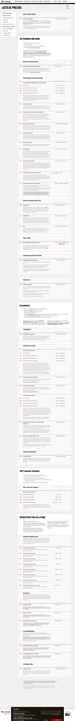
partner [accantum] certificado (33, 315)
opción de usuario (31, 314)
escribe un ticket (36, 714)
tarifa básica (31, 310)
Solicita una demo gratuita (35, 72)
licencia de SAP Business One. (34, 47)
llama (34, 716)
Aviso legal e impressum (26, 711)
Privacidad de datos (25, 713)
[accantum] (25, 320)
